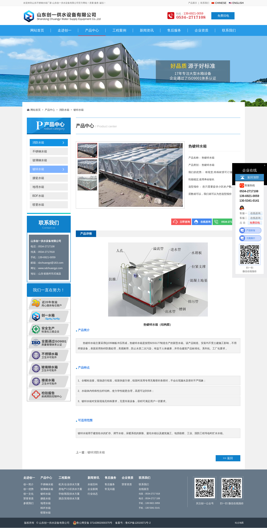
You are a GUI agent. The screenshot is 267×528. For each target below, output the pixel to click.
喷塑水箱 (38, 204)
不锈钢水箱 (39, 151)
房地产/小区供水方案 (70, 489)
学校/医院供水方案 (69, 493)
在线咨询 (205, 221)
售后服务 (174, 30)
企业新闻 (93, 489)
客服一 (251, 213)
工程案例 (119, 30)
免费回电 (223, 15)
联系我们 (204, 3)
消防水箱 (64, 109)
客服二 (251, 218)
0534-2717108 (229, 221)
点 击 (251, 223)
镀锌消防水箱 (96, 452)
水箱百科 (93, 484)
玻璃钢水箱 (39, 160)
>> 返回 (228, 458)
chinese (220, 2)
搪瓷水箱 (38, 178)
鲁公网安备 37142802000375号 (92, 523)
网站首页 (37, 30)
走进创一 (64, 30)
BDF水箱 (38, 195)
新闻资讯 (147, 30)
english (238, 2)
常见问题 (110, 489)
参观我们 (28, 503)
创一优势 (28, 489)
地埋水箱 (38, 186)
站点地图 (239, 522)
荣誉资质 (28, 498)
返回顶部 (253, 177)
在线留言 (144, 489)
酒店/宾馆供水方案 (69, 498)
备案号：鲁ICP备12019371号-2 (133, 522)
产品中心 (92, 30)
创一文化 (28, 493)
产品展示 (192, 3)
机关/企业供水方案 (69, 484)
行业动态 (93, 493)
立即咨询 (185, 221)
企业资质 (201, 30)
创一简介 (28, 484)
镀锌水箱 (78, 109)
